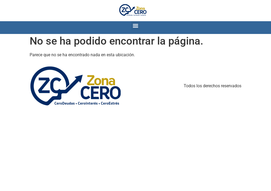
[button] (135, 25)
